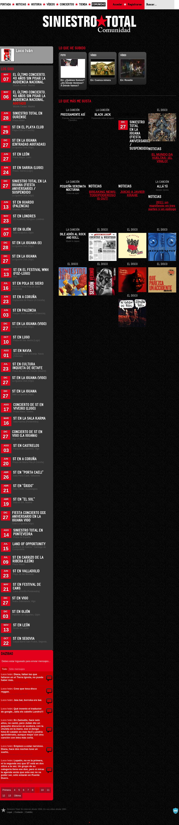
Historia (36, 4)
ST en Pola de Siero (27, 283)
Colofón (28, 812)
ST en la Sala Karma (29, 418)
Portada (5, 4)
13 (9, 795)
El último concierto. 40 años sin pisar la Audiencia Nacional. (29, 78)
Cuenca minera (103, 80)
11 (48, 790)
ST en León (21, 154)
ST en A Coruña (25, 297)
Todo (4, 669)
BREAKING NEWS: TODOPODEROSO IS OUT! (102, 195)
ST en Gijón (22, 229)
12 (3, 795)
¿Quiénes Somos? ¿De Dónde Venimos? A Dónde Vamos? (72, 83)
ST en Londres (24, 216)
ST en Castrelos (26, 445)
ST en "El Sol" (24, 499)
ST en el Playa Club (28, 127)
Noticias (21, 4)
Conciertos (67, 4)
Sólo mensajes (17, 669)
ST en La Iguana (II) (27, 243)
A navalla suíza (175, 811)
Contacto (19, 812)
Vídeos (51, 4)
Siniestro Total (89, 24)
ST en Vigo (20, 598)
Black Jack (103, 114)
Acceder (117, 4)
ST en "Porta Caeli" (28, 472)
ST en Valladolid (26, 571)
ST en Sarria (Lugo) (28, 168)
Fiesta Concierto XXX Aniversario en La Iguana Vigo (29, 516)
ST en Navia (22, 351)
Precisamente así (73, 114)
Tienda (83, 4)
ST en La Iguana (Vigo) (29, 324)
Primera (6, 790)
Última (17, 795)
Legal (9, 812)
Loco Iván (6, 674)
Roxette (129, 80)
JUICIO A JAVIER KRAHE (132, 193)
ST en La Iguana (24, 256)
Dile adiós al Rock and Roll (73, 236)
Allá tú (162, 186)
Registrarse (135, 4)
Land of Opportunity (29, 544)
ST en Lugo (21, 337)
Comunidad (98, 4)
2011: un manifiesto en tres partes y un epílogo (162, 206)
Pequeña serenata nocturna (73, 188)
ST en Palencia (24, 310)
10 (42, 790)
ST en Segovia (23, 638)
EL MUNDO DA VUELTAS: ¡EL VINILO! (162, 158)
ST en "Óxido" (23, 486)
